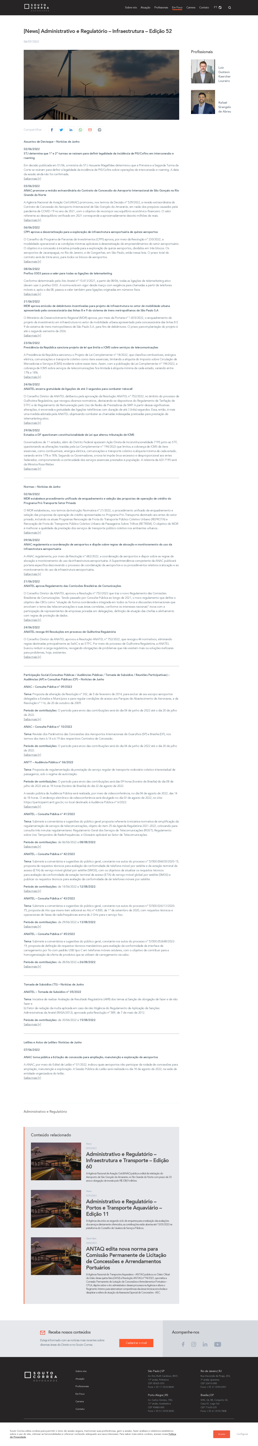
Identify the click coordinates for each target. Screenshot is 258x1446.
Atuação (145, 7)
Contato (204, 7)
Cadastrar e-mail (136, 1348)
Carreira (190, 7)
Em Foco (177, 7)
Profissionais (161, 7)
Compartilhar (33, 135)
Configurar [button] (242, 1434)
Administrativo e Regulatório (45, 1117)
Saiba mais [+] (32, 184)
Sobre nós (131, 7)
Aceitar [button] (221, 1434)
